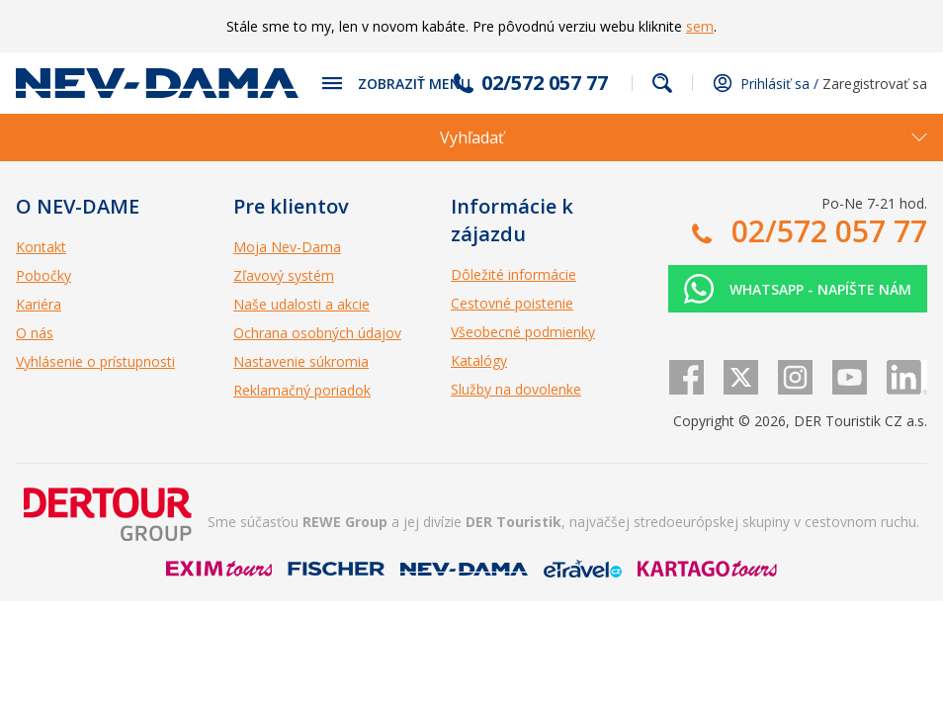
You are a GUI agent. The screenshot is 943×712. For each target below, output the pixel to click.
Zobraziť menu (414, 83)
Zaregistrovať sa (874, 83)
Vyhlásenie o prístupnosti (95, 361)
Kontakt (41, 246)
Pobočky (43, 275)
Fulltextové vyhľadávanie (662, 83)
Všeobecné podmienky (523, 331)
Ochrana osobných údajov (317, 332)
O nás (34, 332)
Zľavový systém (283, 275)
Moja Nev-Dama (287, 246)
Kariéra (38, 304)
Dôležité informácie (513, 274)
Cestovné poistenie (512, 303)
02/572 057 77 (544, 83)
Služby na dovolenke (516, 389)
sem (700, 26)
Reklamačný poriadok (302, 390)
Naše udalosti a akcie (301, 304)
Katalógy (479, 360)
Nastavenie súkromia (301, 361)
